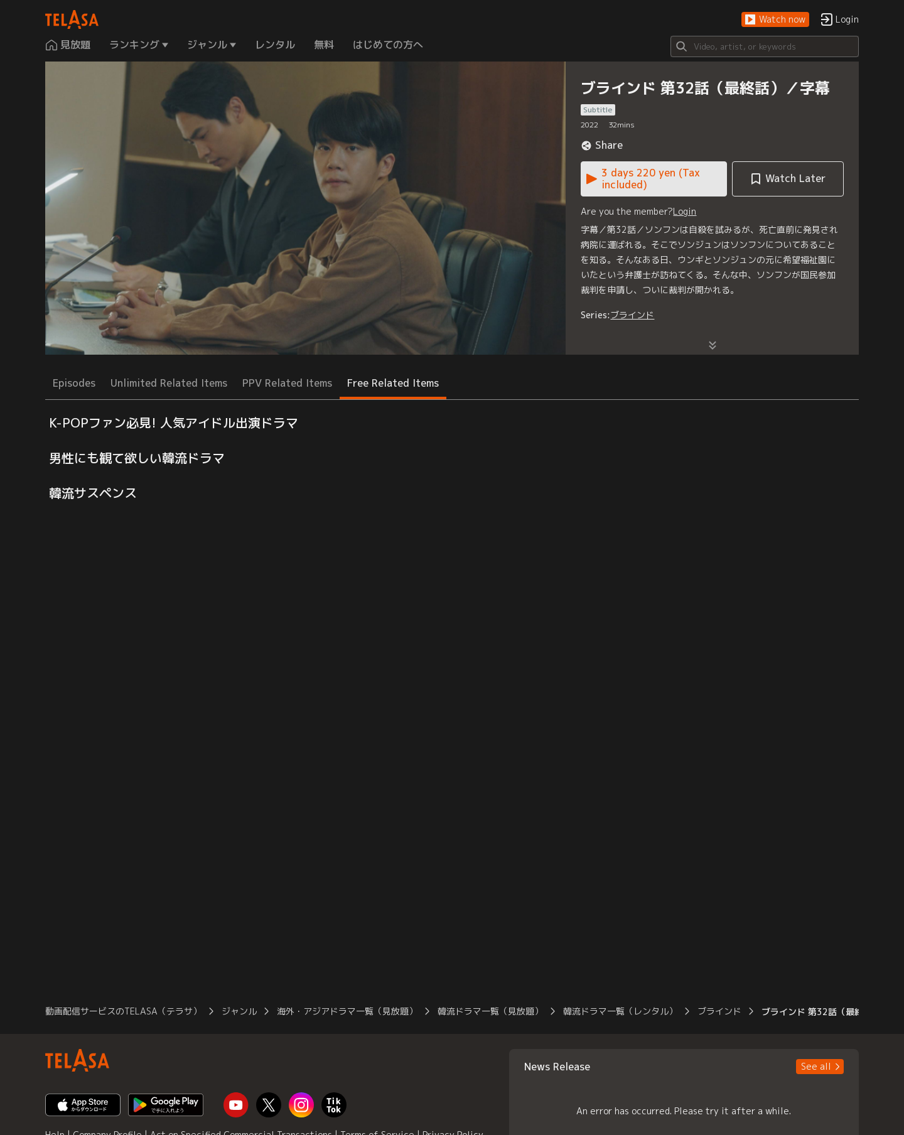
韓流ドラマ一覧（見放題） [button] (490, 1011)
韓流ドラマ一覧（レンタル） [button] (620, 1011)
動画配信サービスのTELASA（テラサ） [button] (123, 1011)
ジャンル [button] (239, 1011)
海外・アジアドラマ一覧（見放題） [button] (347, 1011)
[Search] (764, 46)
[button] (775, 20)
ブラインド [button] (719, 1011)
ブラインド (632, 315)
